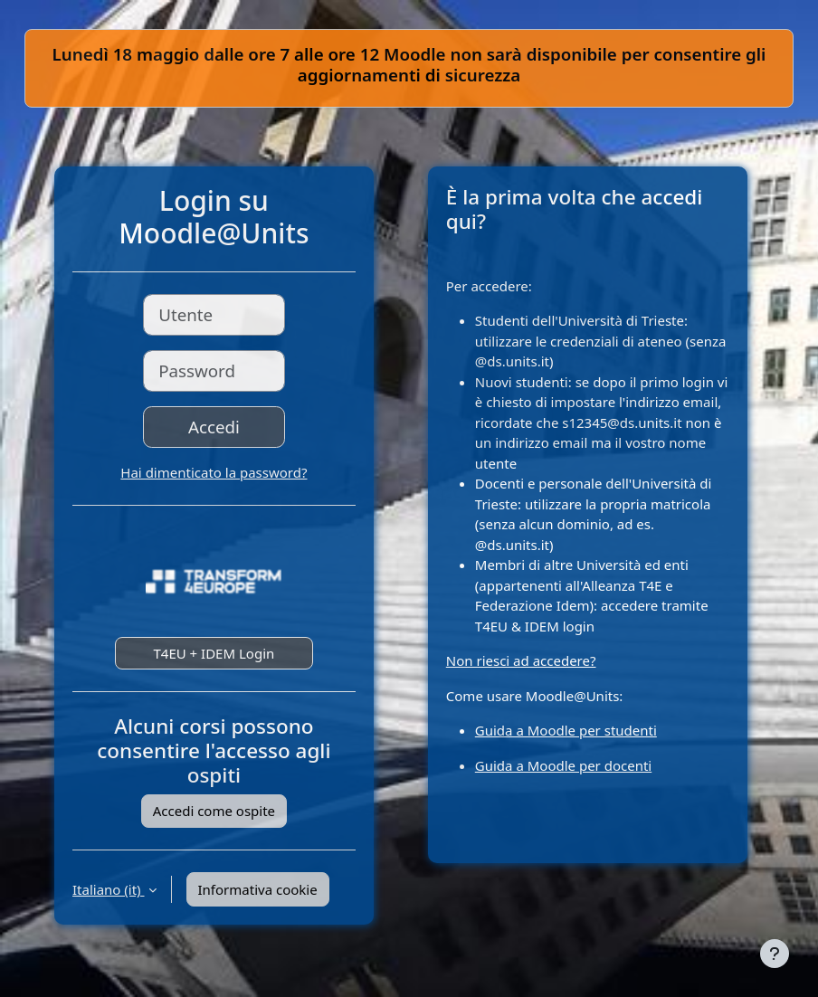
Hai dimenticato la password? (213, 472)
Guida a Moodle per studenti (566, 730)
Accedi (214, 426)
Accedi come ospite (214, 811)
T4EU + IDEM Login (213, 653)
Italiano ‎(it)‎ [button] (108, 889)
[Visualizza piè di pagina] (774, 953)
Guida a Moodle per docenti (563, 765)
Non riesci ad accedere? (521, 660)
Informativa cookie (258, 889)
